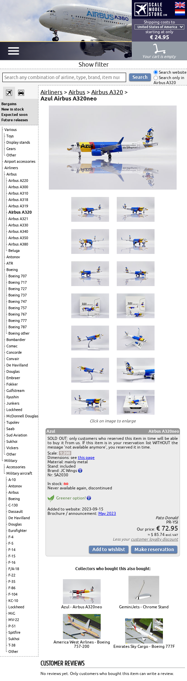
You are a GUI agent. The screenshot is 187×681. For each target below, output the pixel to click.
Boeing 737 (17, 295)
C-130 (13, 505)
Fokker (12, 384)
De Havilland (17, 365)
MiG (11, 613)
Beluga (14, 251)
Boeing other (18, 333)
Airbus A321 (18, 219)
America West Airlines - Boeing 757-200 (82, 644)
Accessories (15, 467)
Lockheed (14, 410)
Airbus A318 (18, 200)
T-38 (11, 645)
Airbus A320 (20, 212)
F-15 (11, 556)
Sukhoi (11, 441)
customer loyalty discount (154, 539)
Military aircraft (19, 473)
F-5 (10, 543)
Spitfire (14, 632)
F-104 (12, 594)
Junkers (12, 403)
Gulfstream (15, 391)
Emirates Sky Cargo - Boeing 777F (144, 646)
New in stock (12, 109)
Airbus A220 (18, 181)
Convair (12, 359)
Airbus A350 (18, 238)
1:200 (65, 453)
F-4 (10, 537)
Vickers (12, 448)
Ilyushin (12, 397)
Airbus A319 (18, 206)
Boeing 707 (17, 276)
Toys (10, 136)
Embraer (13, 378)
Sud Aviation (16, 435)
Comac (11, 346)
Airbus (11, 174)
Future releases (14, 120)
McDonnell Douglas (22, 416)
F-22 (11, 575)
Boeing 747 (17, 301)
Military (10, 461)
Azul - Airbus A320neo (81, 607)
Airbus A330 (18, 225)
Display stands (18, 142)
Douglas (13, 371)
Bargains (8, 104)
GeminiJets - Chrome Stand (144, 607)
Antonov (13, 257)
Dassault (15, 511)
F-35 (11, 582)
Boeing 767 (17, 314)
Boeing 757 (17, 308)
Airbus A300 (18, 187)
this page (86, 457)
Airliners (11, 168)
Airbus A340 (18, 231)
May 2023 (107, 513)
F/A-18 (13, 569)
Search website (172, 72)
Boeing (12, 270)
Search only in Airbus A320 (169, 80)
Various (10, 130)
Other (11, 155)
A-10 (12, 480)
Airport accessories (19, 161)
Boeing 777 (17, 321)
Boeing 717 (17, 282)
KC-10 (13, 601)
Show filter (94, 64)
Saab (10, 429)
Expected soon (14, 115)
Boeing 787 (17, 327)
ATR (9, 263)
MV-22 (13, 620)
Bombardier (15, 340)
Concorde (14, 352)
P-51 (12, 626)
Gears (11, 149)
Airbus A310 (18, 193)
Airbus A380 (18, 244)
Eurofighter (17, 531)
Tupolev (12, 422)
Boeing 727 (17, 289)
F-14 (11, 550)
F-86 (11, 588)
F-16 (11, 562)
